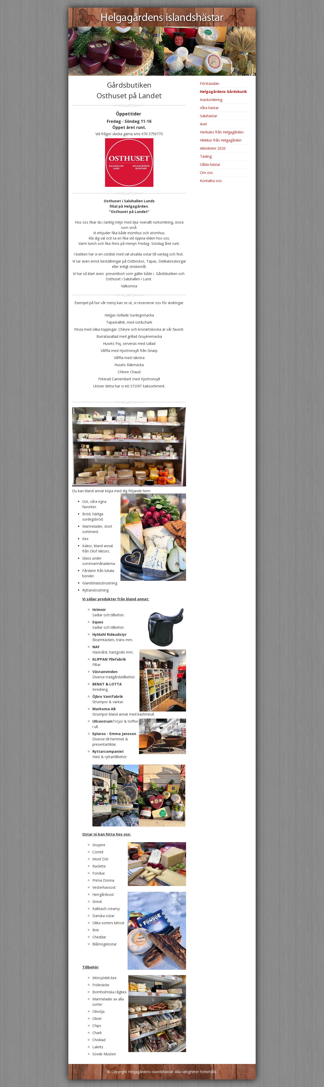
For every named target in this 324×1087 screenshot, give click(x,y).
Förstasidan (209, 83)
